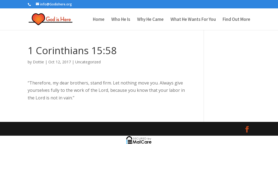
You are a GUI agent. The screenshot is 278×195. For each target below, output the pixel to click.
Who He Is (120, 19)
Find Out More (236, 19)
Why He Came (150, 19)
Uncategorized (88, 61)
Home (99, 19)
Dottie (38, 61)
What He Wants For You (193, 19)
